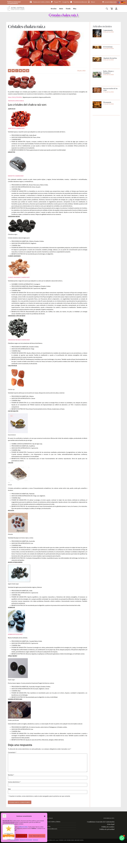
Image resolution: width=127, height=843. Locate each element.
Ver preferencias (37, 836)
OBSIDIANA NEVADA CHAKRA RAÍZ (19, 340)
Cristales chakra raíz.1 (26, 26)
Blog (74, 8)
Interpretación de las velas (110, 89)
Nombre (11, 775)
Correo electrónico (14, 782)
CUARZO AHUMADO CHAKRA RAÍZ (19, 277)
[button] (45, 816)
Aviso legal (110, 824)
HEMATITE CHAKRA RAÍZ (15, 176)
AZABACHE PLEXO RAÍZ (15, 634)
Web (9, 789)
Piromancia (107, 102)
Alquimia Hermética (110, 58)
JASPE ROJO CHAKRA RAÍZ (16, 128)
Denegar (21, 836)
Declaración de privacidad (26, 839)
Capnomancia (108, 30)
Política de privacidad (106, 829)
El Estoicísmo (108, 47)
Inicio (61, 8)
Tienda (68, 8)
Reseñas (54, 8)
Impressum (35, 839)
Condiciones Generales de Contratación (100, 822)
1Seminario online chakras (16, 100)
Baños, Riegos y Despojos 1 (108, 72)
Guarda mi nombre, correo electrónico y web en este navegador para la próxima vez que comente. (39, 796)
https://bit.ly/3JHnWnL (15, 97)
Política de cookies (14, 839)
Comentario (12, 752)
